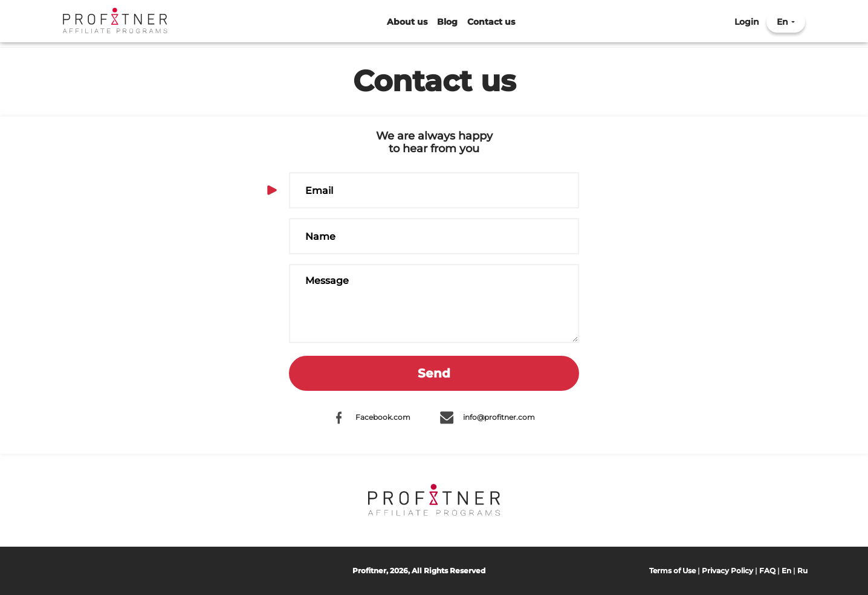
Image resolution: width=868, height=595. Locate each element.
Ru (802, 570)
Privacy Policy (727, 570)
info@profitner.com (499, 417)
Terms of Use (672, 570)
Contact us (491, 22)
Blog (447, 22)
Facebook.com (382, 417)
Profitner (115, 21)
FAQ (767, 570)
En (782, 22)
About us (407, 22)
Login (746, 22)
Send (434, 373)
